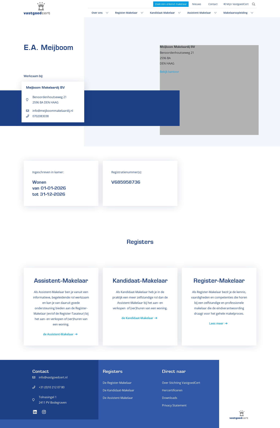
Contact (212, 4)
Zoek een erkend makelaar (171, 4)
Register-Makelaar (126, 12)
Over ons (97, 12)
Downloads (169, 398)
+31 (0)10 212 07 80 (51, 387)
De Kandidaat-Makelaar (118, 390)
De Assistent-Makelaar (118, 398)
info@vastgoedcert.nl (53, 377)
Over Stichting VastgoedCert (181, 383)
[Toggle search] (253, 4)
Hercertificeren (172, 390)
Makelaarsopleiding (235, 12)
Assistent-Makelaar (199, 12)
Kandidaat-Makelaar (162, 12)
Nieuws (196, 4)
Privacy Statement (174, 405)
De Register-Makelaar (117, 383)
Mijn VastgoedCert (237, 4)
